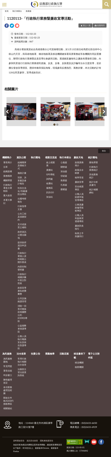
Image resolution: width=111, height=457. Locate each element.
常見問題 (7, 366)
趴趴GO (50, 192)
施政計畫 (22, 173)
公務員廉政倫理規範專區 (79, 207)
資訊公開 (21, 157)
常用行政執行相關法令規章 (22, 361)
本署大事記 (7, 201)
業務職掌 (7, 176)
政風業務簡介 (79, 164)
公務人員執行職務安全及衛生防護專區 (22, 342)
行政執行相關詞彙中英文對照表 (22, 279)
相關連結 (7, 408)
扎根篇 (64, 184)
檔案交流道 (51, 157)
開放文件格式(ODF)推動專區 (8, 400)
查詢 (106, 4)
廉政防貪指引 (79, 227)
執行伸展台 (17, 11)
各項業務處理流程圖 (7, 390)
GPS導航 (50, 174)
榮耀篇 (64, 189)
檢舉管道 (79, 177)
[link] (6, 26)
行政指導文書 (22, 207)
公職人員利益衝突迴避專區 (79, 218)
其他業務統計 (93, 176)
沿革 (5, 167)
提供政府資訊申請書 (22, 245)
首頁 (7, 11)
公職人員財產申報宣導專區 (79, 197)
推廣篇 (28, 11)
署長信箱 (7, 370)
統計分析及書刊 (93, 183)
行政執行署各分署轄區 (7, 187)
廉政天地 (78, 157)
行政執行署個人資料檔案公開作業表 (22, 257)
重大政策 (7, 195)
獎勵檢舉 (49, 353)
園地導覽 (93, 162)
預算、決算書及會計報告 (22, 180)
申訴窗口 (7, 375)
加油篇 (64, 171)
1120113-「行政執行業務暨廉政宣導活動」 (40, 18)
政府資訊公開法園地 (22, 234)
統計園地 (92, 157)
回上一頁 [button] (86, 25)
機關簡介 (7, 157)
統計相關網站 (93, 191)
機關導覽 (7, 180)
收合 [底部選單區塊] (104, 151)
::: (3, 2)
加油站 (49, 197)
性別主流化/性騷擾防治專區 (22, 191)
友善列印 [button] (101, 25)
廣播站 (49, 170)
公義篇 (64, 162)
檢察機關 (79, 367)
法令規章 (21, 353)
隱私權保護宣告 (46, 440)
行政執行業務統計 (93, 168)
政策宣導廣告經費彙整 (22, 290)
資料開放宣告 (18, 440)
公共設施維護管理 (22, 300)
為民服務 (7, 353)
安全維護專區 (79, 188)
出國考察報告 (22, 200)
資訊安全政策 (32, 440)
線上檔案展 (50, 164)
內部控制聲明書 (22, 268)
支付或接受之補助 (22, 226)
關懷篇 (64, 167)
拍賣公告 (35, 353)
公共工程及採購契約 (22, 216)
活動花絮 (64, 353)
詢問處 (49, 179)
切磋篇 (64, 176)
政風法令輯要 (79, 171)
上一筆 (7, 111)
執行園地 (35, 157)
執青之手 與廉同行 (79, 235)
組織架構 (7, 171)
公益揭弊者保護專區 (22, 328)
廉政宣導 (79, 182)
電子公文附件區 (94, 355)
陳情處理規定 (7, 381)
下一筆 (104, 111)
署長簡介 (7, 162)
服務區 (49, 188)
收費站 (49, 183)
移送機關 (79, 362)
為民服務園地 (7, 360)
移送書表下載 (79, 355)
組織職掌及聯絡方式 (22, 165)
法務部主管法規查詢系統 (22, 372)
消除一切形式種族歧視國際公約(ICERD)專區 (22, 313)
